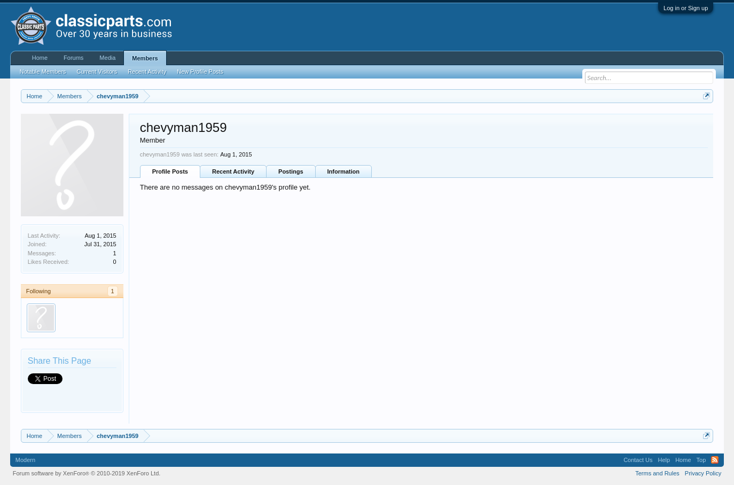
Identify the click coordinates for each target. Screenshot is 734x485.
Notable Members (43, 71)
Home (40, 57)
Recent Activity (233, 171)
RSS (715, 460)
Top (701, 460)
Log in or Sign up (685, 8)
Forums (73, 57)
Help (664, 460)
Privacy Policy (703, 473)
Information (343, 171)
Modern (25, 460)
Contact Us (637, 460)
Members (145, 58)
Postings (290, 171)
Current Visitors (97, 71)
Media (107, 57)
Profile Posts (170, 171)
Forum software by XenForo (87, 473)
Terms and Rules (657, 473)
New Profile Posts (200, 71)
